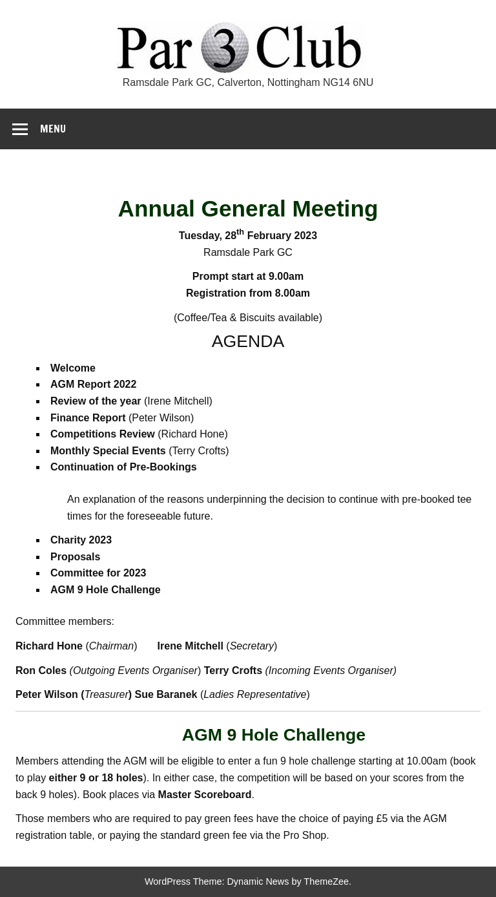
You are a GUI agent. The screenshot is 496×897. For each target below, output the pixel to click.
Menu (53, 128)
